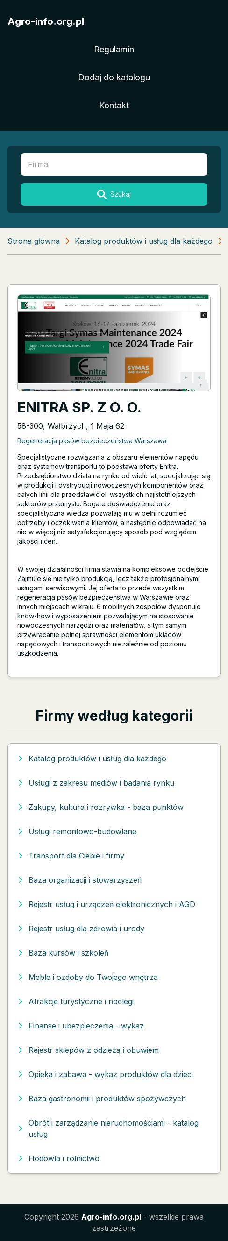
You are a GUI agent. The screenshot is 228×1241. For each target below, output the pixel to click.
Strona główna (33, 241)
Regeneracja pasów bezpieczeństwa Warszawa (91, 441)
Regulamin (114, 49)
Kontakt (114, 105)
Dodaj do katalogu (114, 77)
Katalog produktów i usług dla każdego (144, 241)
